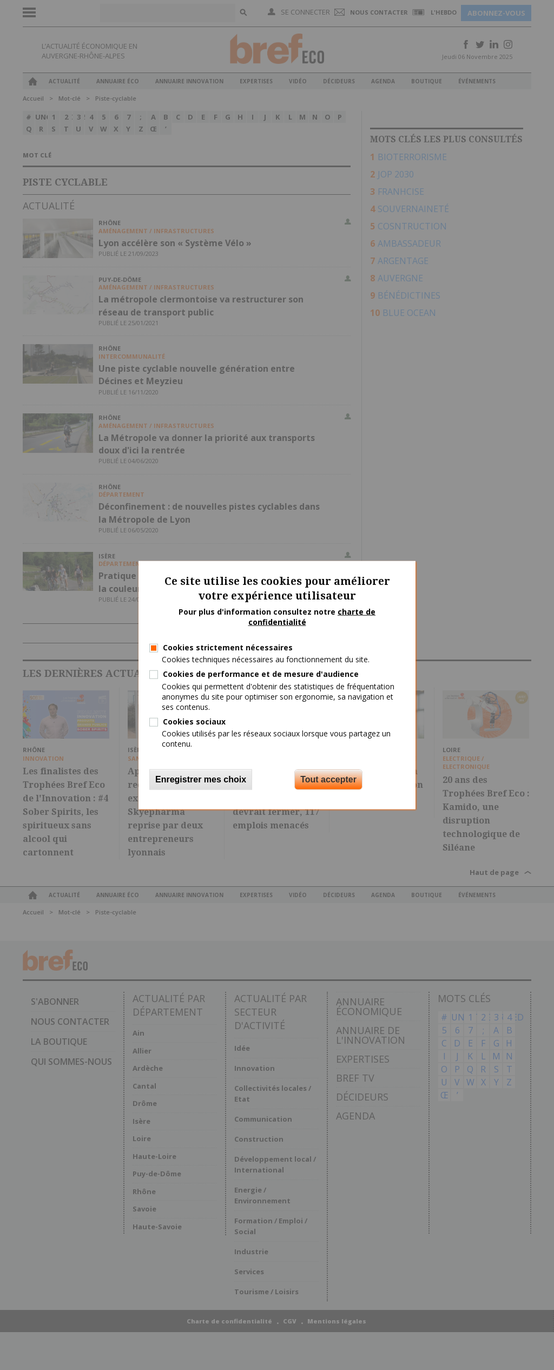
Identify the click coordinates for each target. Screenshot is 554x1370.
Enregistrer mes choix (200, 778)
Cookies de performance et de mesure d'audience (261, 674)
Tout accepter (328, 778)
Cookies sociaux (194, 721)
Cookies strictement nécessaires (228, 647)
